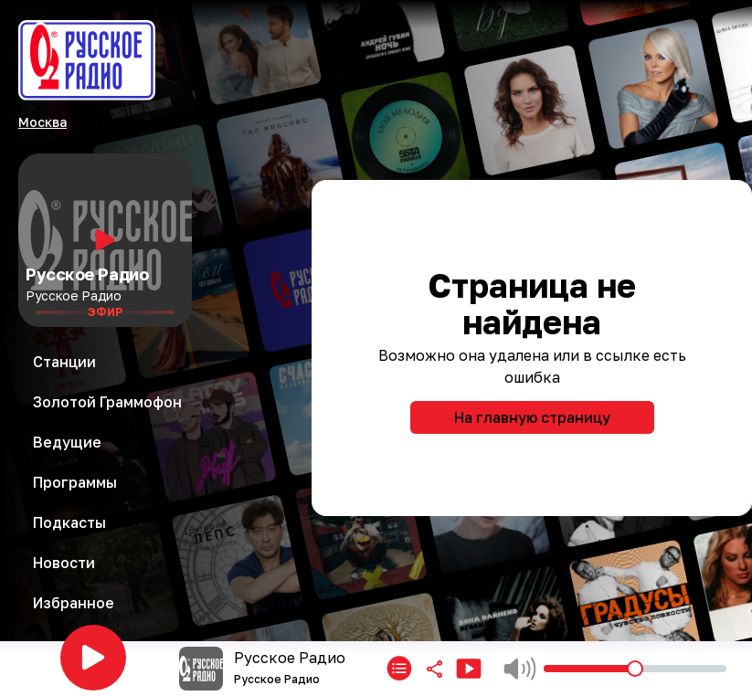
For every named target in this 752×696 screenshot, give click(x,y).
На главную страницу (532, 417)
